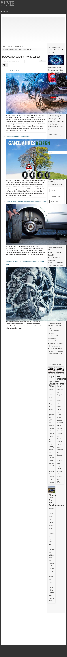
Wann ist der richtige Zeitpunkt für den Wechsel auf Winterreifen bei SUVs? (26, 201)
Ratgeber (11, 49)
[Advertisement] (33, 29)
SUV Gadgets (54, 134)
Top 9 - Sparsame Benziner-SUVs (54, 381)
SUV (16, 115)
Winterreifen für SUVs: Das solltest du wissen (18, 71)
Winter (16, 49)
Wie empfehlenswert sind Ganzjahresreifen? (17, 136)
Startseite (5, 49)
